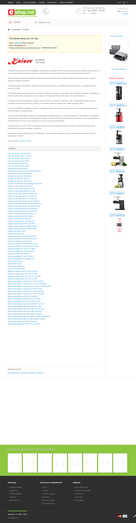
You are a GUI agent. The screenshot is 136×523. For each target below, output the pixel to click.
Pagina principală (15, 487)
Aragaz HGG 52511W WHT (18, 168)
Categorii (15, 22)
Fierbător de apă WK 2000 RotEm (20, 181)
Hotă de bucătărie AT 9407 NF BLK (20, 256)
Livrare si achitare (48, 500)
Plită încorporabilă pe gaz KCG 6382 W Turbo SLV (26, 309)
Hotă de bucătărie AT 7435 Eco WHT (21, 251)
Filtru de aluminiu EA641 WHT (19, 166)
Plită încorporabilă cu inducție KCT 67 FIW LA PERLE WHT (29, 286)
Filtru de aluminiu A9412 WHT (18, 158)
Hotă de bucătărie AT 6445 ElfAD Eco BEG (23, 246)
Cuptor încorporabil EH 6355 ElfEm (20, 216)
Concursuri (78, 497)
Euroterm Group (25, 141)
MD (124, 2)
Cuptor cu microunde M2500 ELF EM (21, 189)
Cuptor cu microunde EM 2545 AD (20, 186)
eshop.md (18, 43)
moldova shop (15, 373)
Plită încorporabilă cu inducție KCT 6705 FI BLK (25, 289)
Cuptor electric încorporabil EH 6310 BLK (23, 194)
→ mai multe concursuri (118, 69)
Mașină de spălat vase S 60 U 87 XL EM (22, 279)
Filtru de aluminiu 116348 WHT (19, 153)
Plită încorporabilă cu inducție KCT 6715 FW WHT (26, 291)
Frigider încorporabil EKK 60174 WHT (21, 224)
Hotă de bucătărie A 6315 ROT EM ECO (22, 239)
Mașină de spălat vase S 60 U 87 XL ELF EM (24, 276)
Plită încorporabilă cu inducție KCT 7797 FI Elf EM (26, 294)
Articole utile (78, 500)
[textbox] (83, 22)
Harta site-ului (52, 2)
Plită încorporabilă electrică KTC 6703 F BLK (24, 301)
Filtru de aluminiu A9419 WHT (18, 161)
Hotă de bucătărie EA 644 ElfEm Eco (21, 259)
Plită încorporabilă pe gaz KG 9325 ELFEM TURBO (26, 319)
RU (127, 2)
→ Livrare (124, 14)
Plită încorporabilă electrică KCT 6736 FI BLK (24, 299)
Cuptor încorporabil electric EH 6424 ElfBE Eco (25, 204)
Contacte (42, 2)
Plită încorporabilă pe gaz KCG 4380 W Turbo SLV (26, 304)
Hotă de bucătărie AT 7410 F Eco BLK (21, 249)
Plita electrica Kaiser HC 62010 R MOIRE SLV (24, 171)
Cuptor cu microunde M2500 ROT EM (21, 191)
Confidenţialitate (15, 494)
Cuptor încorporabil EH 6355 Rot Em (21, 221)
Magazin (10, 2)
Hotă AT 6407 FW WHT (16, 269)
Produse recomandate (82, 490)
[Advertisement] (54, 346)
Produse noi (78, 494)
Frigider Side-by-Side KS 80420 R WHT (22, 229)
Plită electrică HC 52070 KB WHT (20, 174)
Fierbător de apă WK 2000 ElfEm (20, 176)
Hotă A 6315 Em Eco (15, 261)
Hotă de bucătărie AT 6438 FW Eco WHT (23, 244)
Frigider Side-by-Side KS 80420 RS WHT (23, 226)
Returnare (45, 497)
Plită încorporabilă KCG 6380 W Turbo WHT (24, 324)
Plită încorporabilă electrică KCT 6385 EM (23, 296)
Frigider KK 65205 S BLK (17, 231)
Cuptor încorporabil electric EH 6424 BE (22, 199)
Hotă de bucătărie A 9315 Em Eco (20, 241)
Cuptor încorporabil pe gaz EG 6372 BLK (22, 211)
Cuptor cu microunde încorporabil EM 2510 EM (25, 184)
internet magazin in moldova (33, 373)
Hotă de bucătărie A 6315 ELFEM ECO (22, 236)
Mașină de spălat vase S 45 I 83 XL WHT (23, 274)
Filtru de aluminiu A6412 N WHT (19, 156)
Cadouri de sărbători (66, 2)
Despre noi (13, 490)
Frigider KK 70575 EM (16, 234)
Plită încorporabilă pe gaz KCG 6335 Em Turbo (25, 306)
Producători (16, 30)
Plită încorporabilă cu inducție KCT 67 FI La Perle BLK (27, 284)
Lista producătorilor (81, 487)
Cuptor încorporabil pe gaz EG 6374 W (22, 214)
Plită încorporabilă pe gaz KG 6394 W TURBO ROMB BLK (29, 316)
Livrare (18, 2)
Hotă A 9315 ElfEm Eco (16, 266)
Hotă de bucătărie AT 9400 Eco (19, 254)
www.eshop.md (13, 518)
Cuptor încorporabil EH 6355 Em (19, 219)
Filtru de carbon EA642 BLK (18, 163)
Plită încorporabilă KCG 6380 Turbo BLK (22, 321)
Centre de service (48, 503)
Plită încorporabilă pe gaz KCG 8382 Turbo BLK (25, 314)
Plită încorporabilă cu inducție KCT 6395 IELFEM (25, 281)
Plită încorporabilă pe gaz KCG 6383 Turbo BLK (25, 311)
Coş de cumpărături (29, 2)
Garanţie (45, 490)
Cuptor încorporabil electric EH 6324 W (22, 196)
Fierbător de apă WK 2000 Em (19, 179)
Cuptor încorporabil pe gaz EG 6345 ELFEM (24, 206)
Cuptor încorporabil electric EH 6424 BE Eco (24, 201)
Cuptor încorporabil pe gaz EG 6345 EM (22, 209)
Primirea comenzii (48, 494)
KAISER (26, 30)
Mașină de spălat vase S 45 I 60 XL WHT (23, 271)
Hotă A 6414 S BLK (15, 264)
